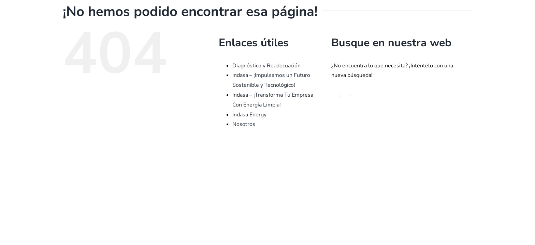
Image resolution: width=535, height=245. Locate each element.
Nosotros (243, 124)
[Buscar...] (396, 95)
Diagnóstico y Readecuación (266, 65)
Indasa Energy (249, 114)
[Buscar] (339, 95)
